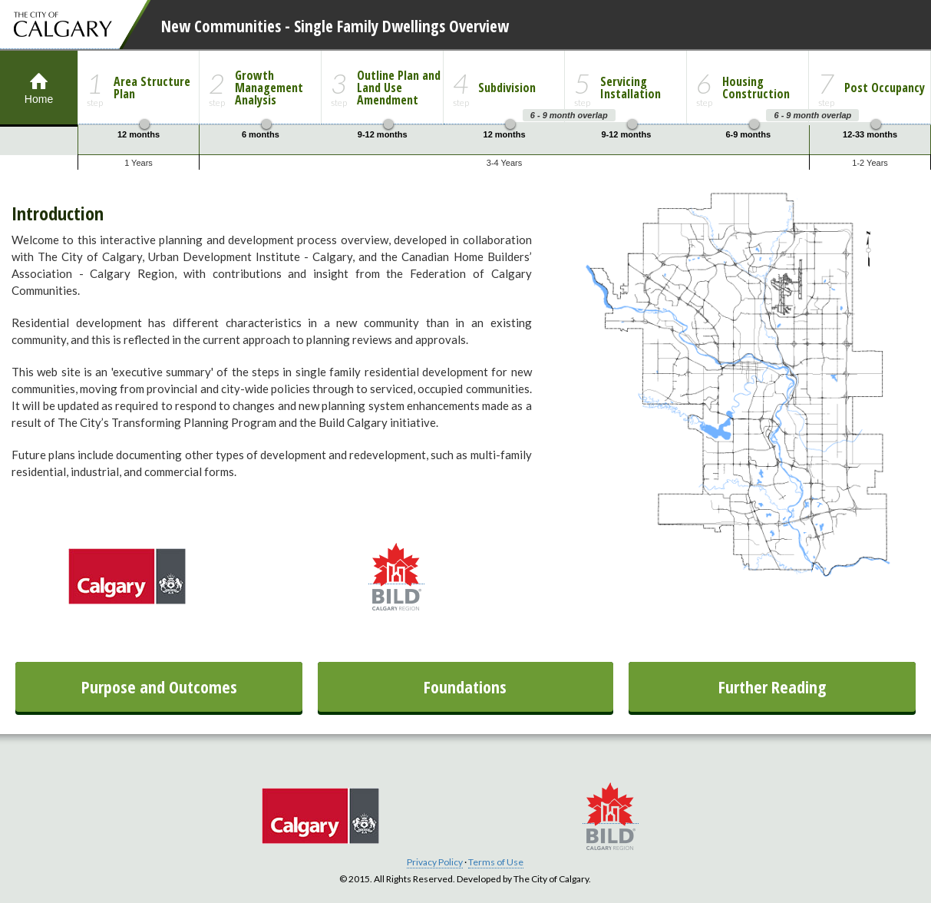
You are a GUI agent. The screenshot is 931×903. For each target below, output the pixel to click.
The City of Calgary (59, 24)
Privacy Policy (435, 862)
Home (39, 78)
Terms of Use (495, 862)
